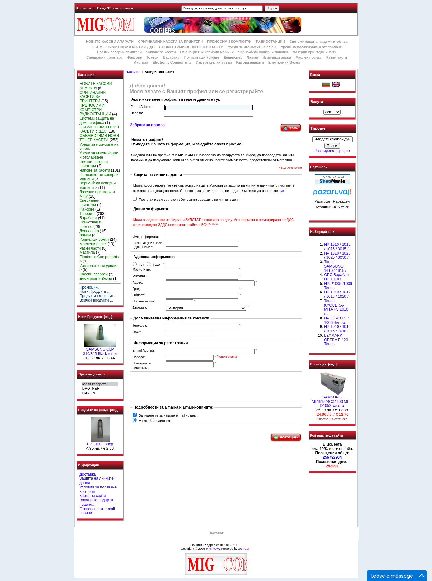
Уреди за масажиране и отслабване (311, 47)
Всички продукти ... (96, 300)
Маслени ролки (308, 57)
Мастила (141, 62)
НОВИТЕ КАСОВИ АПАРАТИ (110, 41)
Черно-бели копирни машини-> (97, 185)
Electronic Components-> (99, 259)
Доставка (87, 474)
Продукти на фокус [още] (98, 410)
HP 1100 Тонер (100, 442)
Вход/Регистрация (115, 8)
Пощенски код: (144, 301)
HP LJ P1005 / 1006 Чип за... (336, 320)
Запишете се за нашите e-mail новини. (168, 415)
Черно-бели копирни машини (263, 52)
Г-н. (142, 265)
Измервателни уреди (214, 62)
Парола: (136, 113)
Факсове (134, 57)
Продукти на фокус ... (98, 296)
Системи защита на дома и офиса (318, 41)
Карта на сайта (92, 496)
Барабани (171, 57)
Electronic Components (172, 62)
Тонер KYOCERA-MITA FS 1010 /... (336, 307)
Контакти (87, 491)
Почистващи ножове (201, 57)
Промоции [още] (323, 364)
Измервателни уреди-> (98, 267)
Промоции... (90, 287)
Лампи (252, 57)
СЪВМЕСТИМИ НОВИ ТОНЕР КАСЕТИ (191, 47)
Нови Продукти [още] (95, 317)
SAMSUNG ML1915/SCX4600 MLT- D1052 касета (332, 400)
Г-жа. (157, 265)
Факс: (137, 332)
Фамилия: (140, 276)
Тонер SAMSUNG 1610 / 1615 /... (337, 266)
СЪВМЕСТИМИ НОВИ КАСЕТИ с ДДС (123, 47)
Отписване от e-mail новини (97, 511)
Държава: (140, 307)
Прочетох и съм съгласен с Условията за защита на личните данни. (190, 199)
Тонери (152, 57)
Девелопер (233, 57)
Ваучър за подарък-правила (96, 502)
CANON (100, 393)
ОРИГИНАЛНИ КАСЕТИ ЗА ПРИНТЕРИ (170, 41)
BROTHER (100, 388)
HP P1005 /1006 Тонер (338, 285)
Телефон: (140, 325)
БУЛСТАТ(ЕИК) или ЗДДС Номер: (147, 245)
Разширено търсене (332, 151)
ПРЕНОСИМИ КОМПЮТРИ (229, 41)
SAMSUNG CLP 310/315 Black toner (100, 350)
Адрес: (138, 282)
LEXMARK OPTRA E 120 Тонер (336, 340)
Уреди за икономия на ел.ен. (252, 47)
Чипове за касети (161, 52)
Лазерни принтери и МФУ (314, 52)
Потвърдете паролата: (142, 365)
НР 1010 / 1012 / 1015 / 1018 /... (337, 328)
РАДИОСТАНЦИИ (270, 41)
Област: (139, 295)
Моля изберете (100, 384)
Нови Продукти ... (94, 291)
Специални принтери (104, 57)
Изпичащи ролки (277, 57)
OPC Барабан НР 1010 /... (336, 277)
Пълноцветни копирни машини (207, 52)
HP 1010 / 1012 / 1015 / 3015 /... (337, 246)
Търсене (318, 129)
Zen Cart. (244, 548)
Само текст (165, 421)
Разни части (336, 57)
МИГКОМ (212, 548)
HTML (143, 421)
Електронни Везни (284, 62)
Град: (137, 288)
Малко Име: (142, 269)
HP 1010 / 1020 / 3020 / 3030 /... (337, 255)
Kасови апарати (250, 62)
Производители (92, 374)
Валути (317, 102)
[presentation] (180, 387)
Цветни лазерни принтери (119, 52)
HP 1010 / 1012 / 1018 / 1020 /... (337, 294)
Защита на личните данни (96, 480)
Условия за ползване (98, 487)
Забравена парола (147, 125)
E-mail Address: (141, 107)
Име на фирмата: (146, 237)
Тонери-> (87, 214)
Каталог (84, 8)
